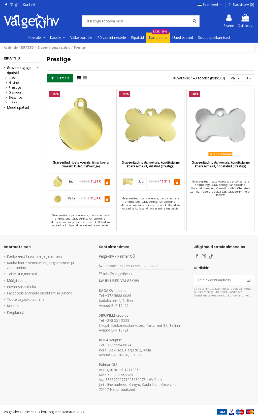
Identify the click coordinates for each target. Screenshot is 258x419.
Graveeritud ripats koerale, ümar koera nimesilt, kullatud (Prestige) (81, 164)
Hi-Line (14, 82)
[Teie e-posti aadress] (218, 280)
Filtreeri (60, 78)
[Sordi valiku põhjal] (235, 78)
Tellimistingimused (22, 274)
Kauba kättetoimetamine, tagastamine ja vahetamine (40, 265)
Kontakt (29, 4)
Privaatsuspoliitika (21, 286)
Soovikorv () (240, 4)
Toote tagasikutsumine (26, 299)
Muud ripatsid (18, 107)
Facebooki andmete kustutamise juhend (39, 293)
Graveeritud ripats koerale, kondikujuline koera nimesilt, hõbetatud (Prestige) (220, 164)
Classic (14, 78)
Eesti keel (210, 4)
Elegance (15, 97)
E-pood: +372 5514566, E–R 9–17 (130, 265)
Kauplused (15, 312)
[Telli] (248, 280)
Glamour (15, 92)
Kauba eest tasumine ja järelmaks (34, 256)
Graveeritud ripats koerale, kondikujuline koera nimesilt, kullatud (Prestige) (150, 164)
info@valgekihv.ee (118, 273)
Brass (13, 102)
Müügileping (16, 280)
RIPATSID (12, 58)
